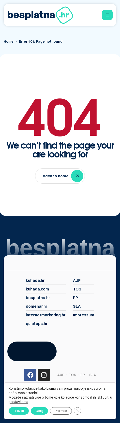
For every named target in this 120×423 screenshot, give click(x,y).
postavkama (18, 402)
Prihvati (19, 411)
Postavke (61, 411)
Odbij (39, 411)
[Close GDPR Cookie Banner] (77, 411)
